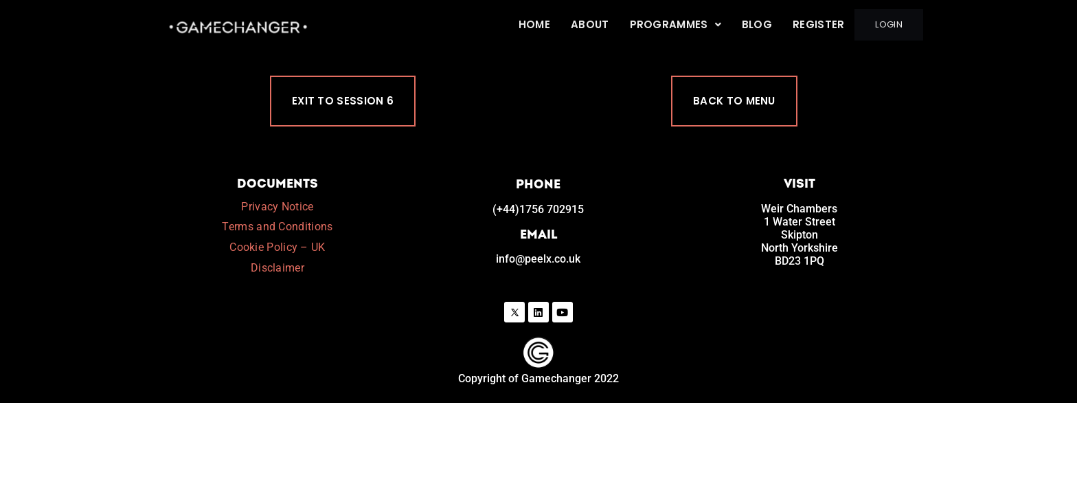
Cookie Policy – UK (277, 248)
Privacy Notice (277, 207)
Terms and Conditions (277, 227)
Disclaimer (277, 269)
